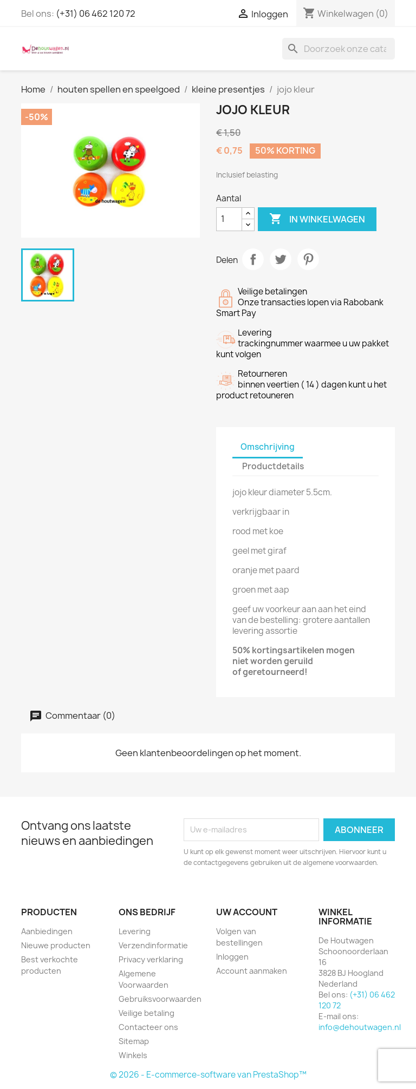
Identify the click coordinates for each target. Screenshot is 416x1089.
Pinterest (308, 259)
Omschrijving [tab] (267, 446)
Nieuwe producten (55, 945)
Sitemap (134, 1041)
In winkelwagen (317, 219)
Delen (253, 259)
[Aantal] (229, 219)
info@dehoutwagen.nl (359, 1027)
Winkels (133, 1055)
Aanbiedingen (47, 931)
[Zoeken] (338, 49)
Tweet (280, 259)
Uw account (246, 912)
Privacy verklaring (151, 959)
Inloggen (232, 957)
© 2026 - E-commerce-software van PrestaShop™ (208, 1074)
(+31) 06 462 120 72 (95, 13)
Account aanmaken (251, 971)
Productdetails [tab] (273, 466)
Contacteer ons (148, 1027)
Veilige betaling (146, 1013)
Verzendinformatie (153, 945)
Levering (135, 931)
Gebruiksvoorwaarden (160, 999)
